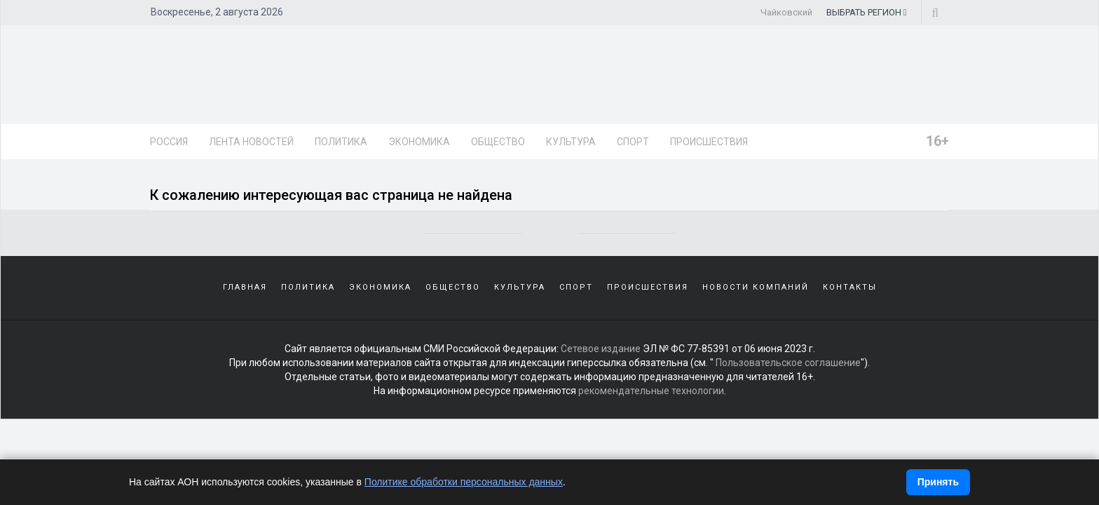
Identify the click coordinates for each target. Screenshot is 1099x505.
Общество (498, 141)
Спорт (633, 141)
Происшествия (709, 141)
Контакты (850, 287)
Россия (169, 141)
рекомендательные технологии (651, 390)
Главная (245, 287)
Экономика (419, 141)
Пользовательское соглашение (788, 362)
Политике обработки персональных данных (463, 481)
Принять (938, 481)
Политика (341, 141)
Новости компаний (755, 287)
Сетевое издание (601, 348)
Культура (571, 141)
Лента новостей (251, 141)
